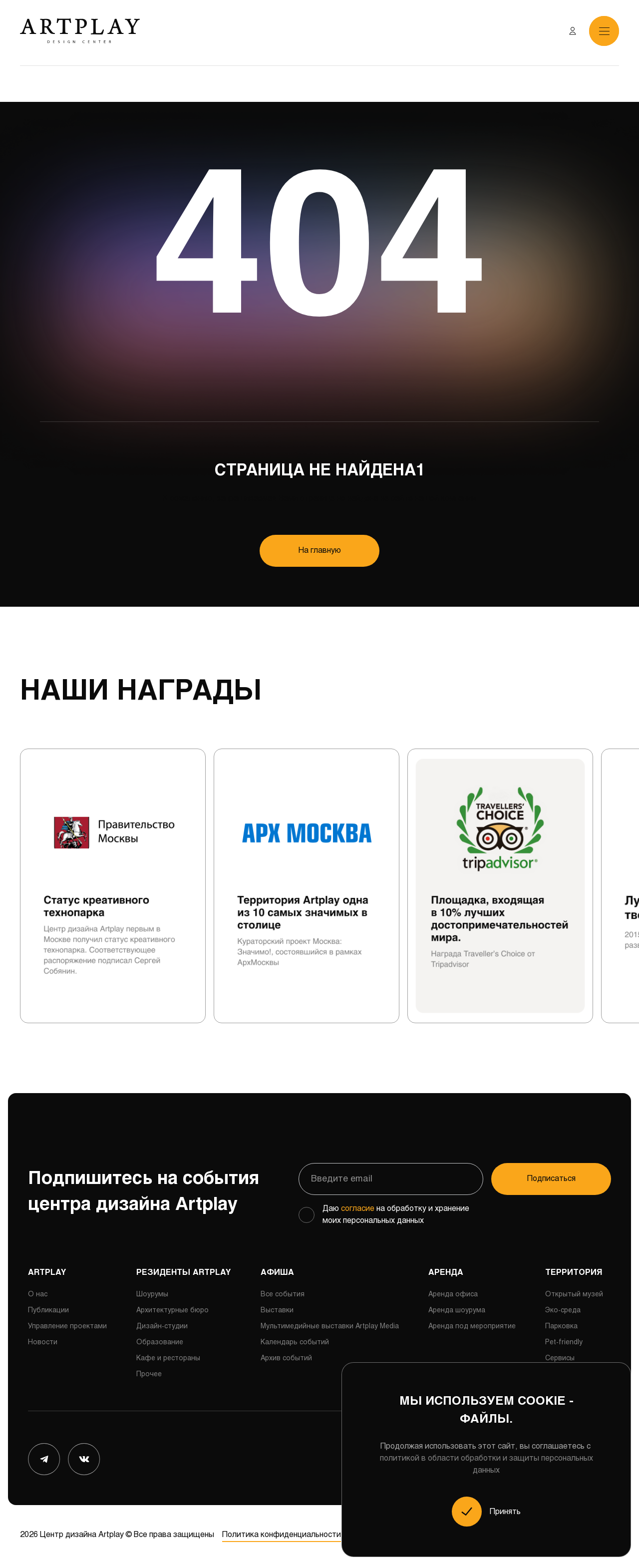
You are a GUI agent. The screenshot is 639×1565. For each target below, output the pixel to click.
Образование (159, 1342)
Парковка (561, 1326)
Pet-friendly (564, 1342)
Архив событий (286, 1358)
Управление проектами (67, 1326)
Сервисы (560, 1358)
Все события (283, 1294)
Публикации (48, 1310)
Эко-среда (563, 1310)
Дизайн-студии (162, 1326)
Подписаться (551, 1178)
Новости (42, 1342)
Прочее (149, 1374)
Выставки (277, 1310)
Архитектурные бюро (172, 1310)
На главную (320, 550)
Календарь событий (295, 1342)
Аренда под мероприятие (472, 1326)
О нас (37, 1294)
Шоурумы (152, 1294)
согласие (357, 1208)
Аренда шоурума (456, 1310)
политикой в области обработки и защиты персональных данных (486, 1464)
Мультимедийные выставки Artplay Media (330, 1326)
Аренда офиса (453, 1294)
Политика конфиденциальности (281, 1535)
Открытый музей (574, 1294)
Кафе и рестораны (168, 1358)
